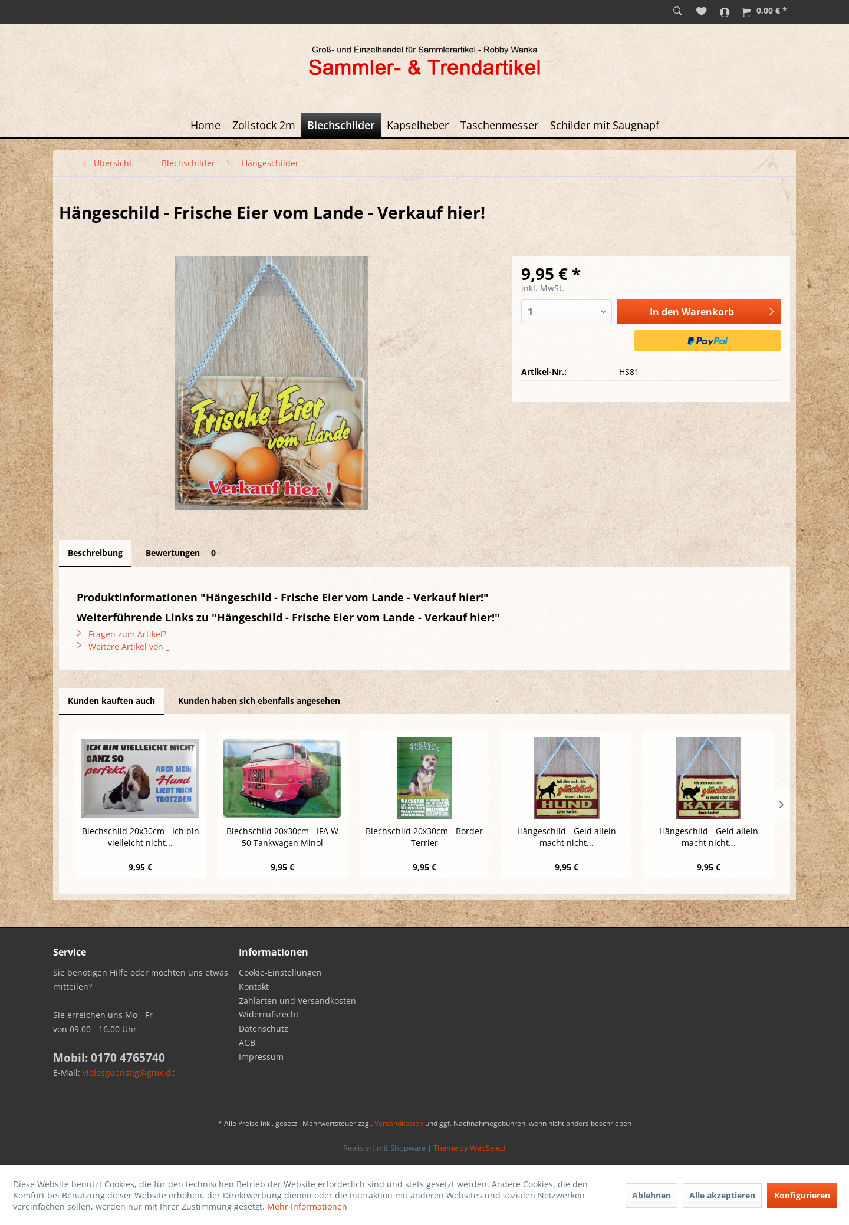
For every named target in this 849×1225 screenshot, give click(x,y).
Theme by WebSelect (469, 1147)
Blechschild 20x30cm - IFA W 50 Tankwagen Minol (282, 836)
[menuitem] (677, 12)
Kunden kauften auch (111, 700)
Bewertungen (183, 552)
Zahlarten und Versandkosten (297, 1000)
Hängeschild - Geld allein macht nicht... (566, 836)
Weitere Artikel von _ (123, 646)
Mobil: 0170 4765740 (109, 1057)
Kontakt (254, 986)
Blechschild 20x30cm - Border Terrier (424, 836)
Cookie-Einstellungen (280, 972)
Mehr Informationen (307, 1206)
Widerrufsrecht (269, 1014)
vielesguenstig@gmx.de (129, 1072)
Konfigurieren (802, 1195)
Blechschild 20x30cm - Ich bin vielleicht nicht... (140, 836)
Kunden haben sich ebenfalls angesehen (259, 700)
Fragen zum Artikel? (121, 634)
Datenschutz (263, 1028)
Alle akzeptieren (722, 1195)
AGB (247, 1042)
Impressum (261, 1056)
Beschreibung (95, 552)
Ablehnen (651, 1195)
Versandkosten (398, 1123)
